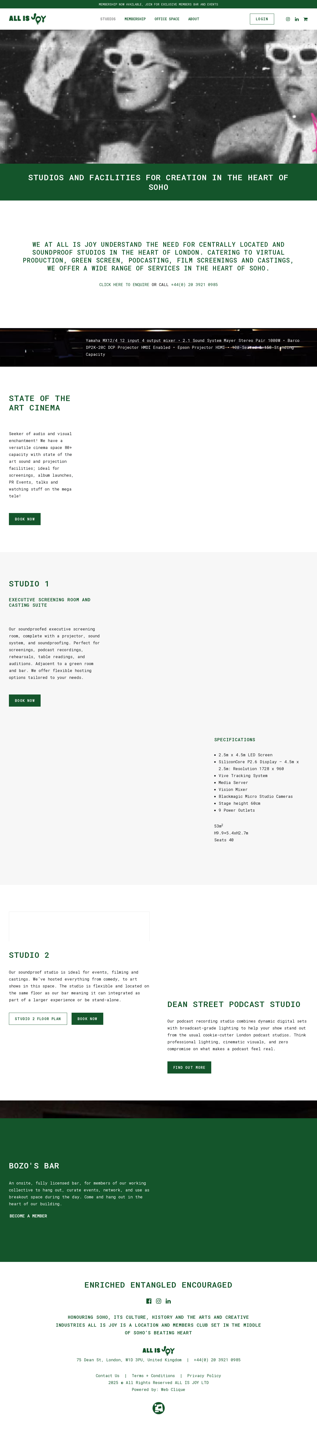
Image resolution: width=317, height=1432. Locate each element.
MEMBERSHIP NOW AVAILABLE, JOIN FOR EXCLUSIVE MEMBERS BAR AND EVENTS (158, 4)
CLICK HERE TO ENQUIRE (124, 284)
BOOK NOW (25, 519)
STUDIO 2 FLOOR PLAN (38, 1018)
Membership (135, 19)
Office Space (167, 19)
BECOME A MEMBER (28, 1216)
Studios (108, 19)
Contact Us (107, 1375)
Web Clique (173, 1389)
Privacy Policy (204, 1375)
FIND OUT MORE (189, 1067)
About (193, 19)
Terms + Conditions (153, 1375)
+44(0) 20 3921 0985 (194, 284)
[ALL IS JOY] (27, 19)
